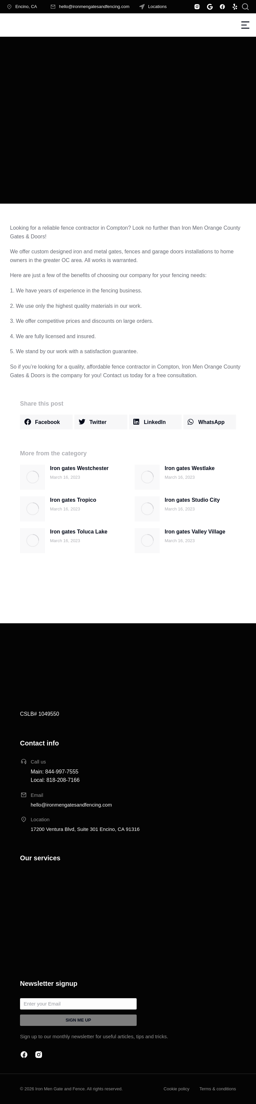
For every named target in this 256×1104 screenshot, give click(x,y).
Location (40, 819)
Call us (38, 761)
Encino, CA (26, 6)
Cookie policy (176, 1088)
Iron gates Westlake (190, 468)
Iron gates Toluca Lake (78, 531)
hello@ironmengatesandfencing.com (94, 6)
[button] (46, 422)
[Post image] (32, 477)
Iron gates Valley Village (195, 531)
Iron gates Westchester (79, 468)
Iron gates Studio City (192, 500)
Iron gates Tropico (73, 500)
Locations (157, 6)
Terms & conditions (217, 1088)
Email (37, 795)
